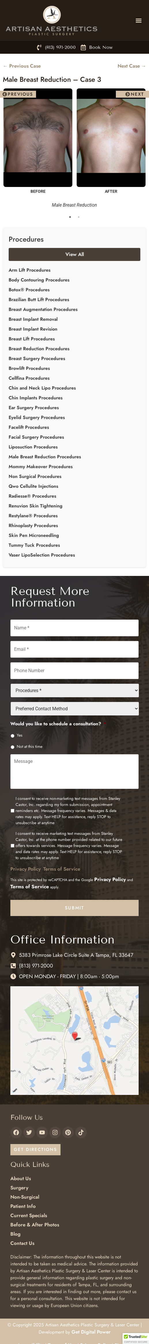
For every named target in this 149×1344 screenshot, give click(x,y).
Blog (15, 1233)
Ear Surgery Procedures (34, 407)
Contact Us (22, 1243)
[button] (138, 20)
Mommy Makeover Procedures (41, 466)
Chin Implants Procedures (36, 397)
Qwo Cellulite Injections (33, 486)
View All (74, 254)
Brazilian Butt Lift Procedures (39, 299)
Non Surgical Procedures (35, 476)
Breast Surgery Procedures (37, 358)
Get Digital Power (91, 1331)
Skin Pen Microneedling (34, 535)
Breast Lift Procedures (32, 338)
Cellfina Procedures (29, 378)
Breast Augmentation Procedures (43, 309)
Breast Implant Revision (33, 329)
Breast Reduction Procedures (39, 348)
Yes (19, 735)
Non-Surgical (24, 1196)
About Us (20, 1178)
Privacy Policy (25, 868)
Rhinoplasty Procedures (33, 525)
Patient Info (23, 1206)
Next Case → (132, 65)
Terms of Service (61, 868)
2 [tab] (79, 217)
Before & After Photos (34, 1224)
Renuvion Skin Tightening (36, 506)
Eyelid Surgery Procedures (37, 417)
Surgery (19, 1187)
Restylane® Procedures (33, 515)
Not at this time (29, 746)
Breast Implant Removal (33, 319)
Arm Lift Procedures (29, 270)
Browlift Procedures (29, 368)
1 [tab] (70, 217)
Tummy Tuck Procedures (34, 545)
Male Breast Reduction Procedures (45, 456)
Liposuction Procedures (33, 447)
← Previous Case (22, 65)
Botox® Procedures (29, 289)
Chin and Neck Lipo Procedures (42, 388)
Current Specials (28, 1215)
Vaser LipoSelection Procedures (42, 555)
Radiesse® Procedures (32, 496)
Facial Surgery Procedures (36, 437)
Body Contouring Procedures (39, 280)
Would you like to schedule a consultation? (58, 724)
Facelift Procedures (29, 427)
